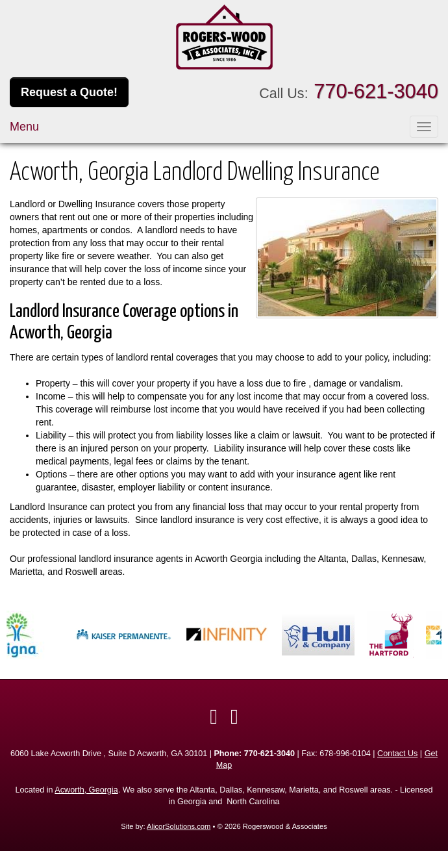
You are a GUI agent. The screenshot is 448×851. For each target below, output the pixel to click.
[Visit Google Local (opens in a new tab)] (234, 716)
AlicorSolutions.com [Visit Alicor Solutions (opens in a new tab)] (178, 826)
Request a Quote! (69, 92)
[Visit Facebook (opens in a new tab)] (213, 716)
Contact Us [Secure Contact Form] (397, 753)
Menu (24, 126)
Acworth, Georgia (86, 789)
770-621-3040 (376, 91)
